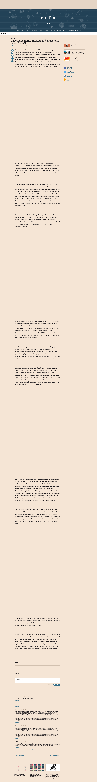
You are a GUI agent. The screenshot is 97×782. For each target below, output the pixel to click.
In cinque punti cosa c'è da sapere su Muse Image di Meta (77, 53)
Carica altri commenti (38, 750)
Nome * (17, 662)
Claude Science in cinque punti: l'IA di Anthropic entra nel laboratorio (78, 47)
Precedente (20, 755)
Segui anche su (68, 64)
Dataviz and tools (54, 33)
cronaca (27, 30)
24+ (22, 30)
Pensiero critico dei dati (78, 33)
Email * (16, 667)
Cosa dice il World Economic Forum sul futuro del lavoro (35, 775)
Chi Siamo (79, 30)
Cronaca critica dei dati (33, 33)
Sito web (17, 673)
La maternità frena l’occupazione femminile (20, 774)
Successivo (55, 755)
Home (17, 30)
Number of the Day (65, 33)
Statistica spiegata (91, 33)
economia (34, 30)
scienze (59, 30)
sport (64, 30)
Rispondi (17, 700)
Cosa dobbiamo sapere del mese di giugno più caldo (78, 59)
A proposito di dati (12, 33)
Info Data (48, 17)
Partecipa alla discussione (37, 659)
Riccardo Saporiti (16, 45)
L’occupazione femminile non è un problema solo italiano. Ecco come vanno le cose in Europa (52, 776)
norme (47, 30)
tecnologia (71, 30)
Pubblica (56, 684)
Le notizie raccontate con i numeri (48, 21)
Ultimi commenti (37, 692)
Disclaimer (50, 684)
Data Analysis (44, 33)
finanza (41, 30)
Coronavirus (22, 33)
